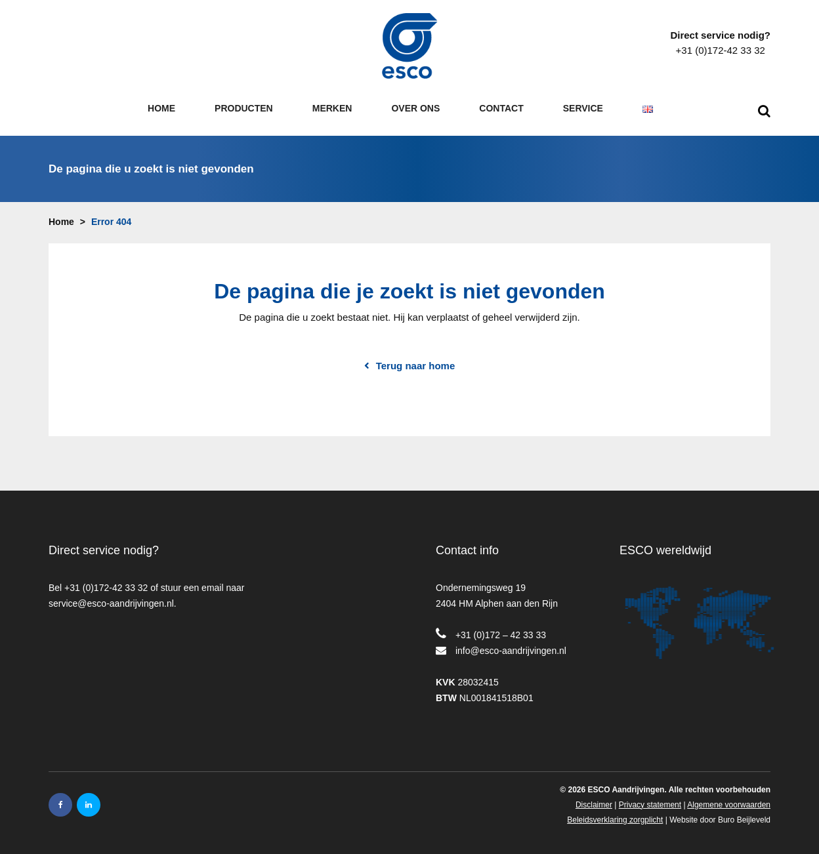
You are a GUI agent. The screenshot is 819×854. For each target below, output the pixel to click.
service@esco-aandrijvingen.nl (111, 599)
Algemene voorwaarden (728, 800)
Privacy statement (650, 800)
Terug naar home (415, 362)
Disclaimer (594, 800)
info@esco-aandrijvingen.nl (510, 646)
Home (61, 218)
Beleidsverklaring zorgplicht (615, 816)
